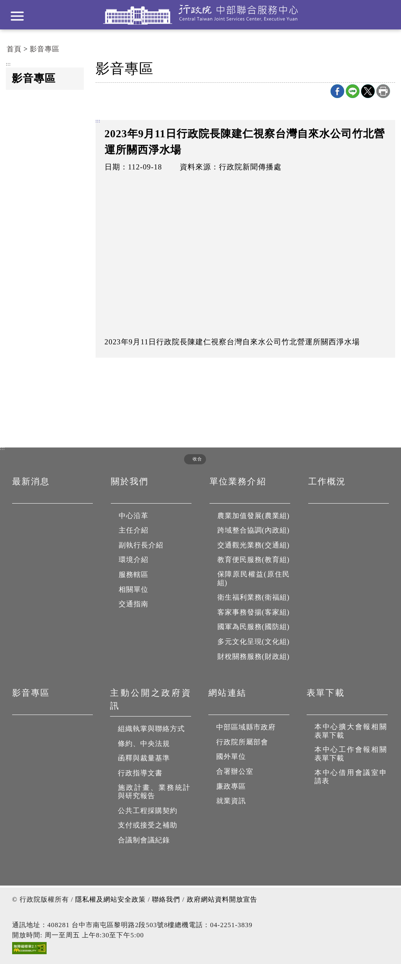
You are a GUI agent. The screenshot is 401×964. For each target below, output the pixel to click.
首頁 (14, 49)
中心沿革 (133, 516)
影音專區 (45, 49)
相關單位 (133, 589)
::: (8, 64)
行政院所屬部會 (242, 742)
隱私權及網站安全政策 (110, 899)
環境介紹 (133, 560)
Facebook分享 (337, 91)
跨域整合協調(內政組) (253, 530)
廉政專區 (231, 786)
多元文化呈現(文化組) (253, 642)
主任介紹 (133, 530)
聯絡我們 (166, 899)
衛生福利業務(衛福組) (253, 597)
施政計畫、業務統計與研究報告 (154, 792)
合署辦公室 (234, 771)
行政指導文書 (140, 773)
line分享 (352, 91)
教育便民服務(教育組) (253, 560)
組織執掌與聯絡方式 (151, 729)
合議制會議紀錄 (144, 840)
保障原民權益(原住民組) (254, 578)
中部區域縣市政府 (246, 727)
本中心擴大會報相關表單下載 (351, 731)
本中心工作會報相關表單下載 (351, 754)
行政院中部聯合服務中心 (200, 14)
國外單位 (231, 756)
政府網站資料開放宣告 (222, 899)
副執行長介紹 (141, 545)
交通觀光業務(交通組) (253, 545)
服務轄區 (133, 574)
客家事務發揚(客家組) (253, 612)
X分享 (368, 91)
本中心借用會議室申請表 (351, 777)
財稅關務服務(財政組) (253, 656)
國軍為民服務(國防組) (253, 627)
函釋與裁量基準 (144, 758)
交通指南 (133, 604)
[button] (192, 459)
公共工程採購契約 (147, 811)
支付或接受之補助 (147, 825)
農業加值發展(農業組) (253, 516)
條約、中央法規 (144, 744)
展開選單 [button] (17, 16)
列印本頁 (383, 91)
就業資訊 (231, 801)
